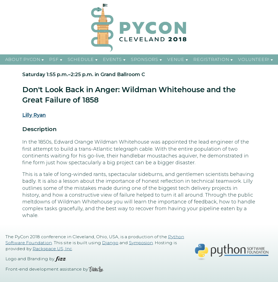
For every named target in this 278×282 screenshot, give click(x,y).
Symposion (141, 242)
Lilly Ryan (34, 115)
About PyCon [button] (22, 59)
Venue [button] (175, 59)
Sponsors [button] (144, 59)
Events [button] (112, 59)
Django (110, 242)
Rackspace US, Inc (52, 248)
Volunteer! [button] (253, 59)
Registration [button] (211, 59)
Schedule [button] (81, 59)
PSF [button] (53, 59)
